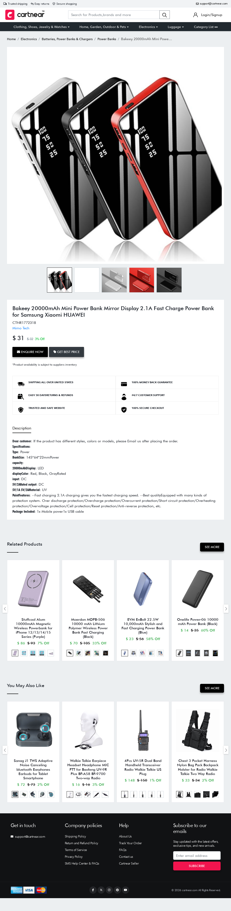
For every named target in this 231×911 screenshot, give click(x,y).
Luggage (174, 27)
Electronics (147, 27)
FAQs (122, 863)
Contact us (126, 869)
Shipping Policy (75, 849)
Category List (206, 27)
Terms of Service (76, 863)
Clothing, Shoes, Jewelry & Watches (40, 27)
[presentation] (4, 610)
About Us (125, 849)
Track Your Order (130, 856)
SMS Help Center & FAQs (82, 876)
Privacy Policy (74, 869)
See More (210, 545)
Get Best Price (71, 351)
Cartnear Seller (129, 876)
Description (21, 426)
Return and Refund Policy (81, 856)
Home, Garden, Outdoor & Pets (102, 27)
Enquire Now (31, 351)
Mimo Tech (20, 328)
